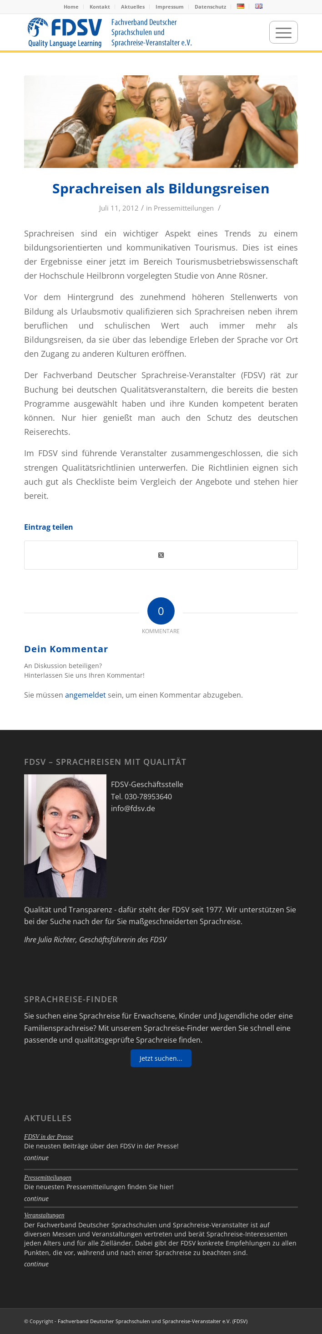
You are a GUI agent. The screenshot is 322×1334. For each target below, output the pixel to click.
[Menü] (284, 32)
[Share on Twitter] (161, 555)
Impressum (170, 6)
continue (36, 1157)
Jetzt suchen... (161, 1058)
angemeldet (85, 695)
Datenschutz (210, 6)
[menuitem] (71, 7)
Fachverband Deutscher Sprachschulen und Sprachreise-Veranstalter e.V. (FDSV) (152, 1321)
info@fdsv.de (133, 808)
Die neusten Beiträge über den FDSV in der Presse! (101, 1146)
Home (71, 6)
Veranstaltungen (44, 1215)
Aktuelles (133, 6)
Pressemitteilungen (184, 207)
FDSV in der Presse (48, 1136)
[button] (16, 1317)
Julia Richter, (57, 940)
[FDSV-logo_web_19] (133, 32)
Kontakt (100, 6)
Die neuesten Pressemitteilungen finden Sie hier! (99, 1186)
